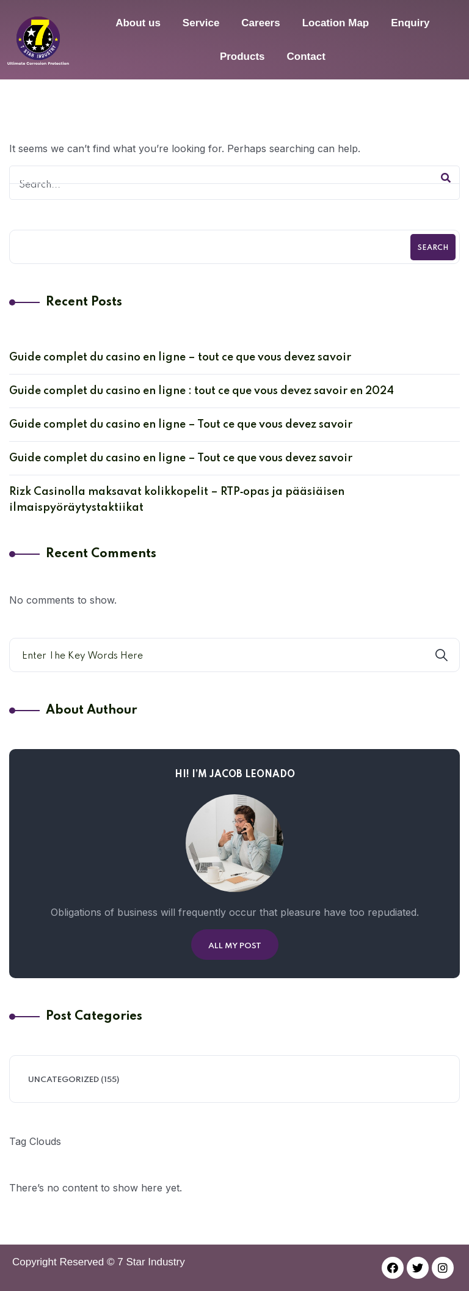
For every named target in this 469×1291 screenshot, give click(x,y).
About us (138, 23)
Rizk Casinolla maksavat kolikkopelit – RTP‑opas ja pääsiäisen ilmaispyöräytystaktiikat (176, 499)
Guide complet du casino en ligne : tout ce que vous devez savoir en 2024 (201, 391)
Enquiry (410, 23)
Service (201, 23)
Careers (260, 23)
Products (242, 56)
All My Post (234, 946)
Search (433, 248)
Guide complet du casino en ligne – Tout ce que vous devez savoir (180, 424)
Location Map (335, 23)
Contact (306, 56)
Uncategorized (63, 1080)
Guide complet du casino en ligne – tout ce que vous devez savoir (180, 357)
